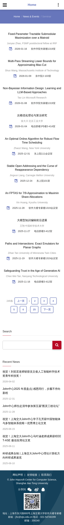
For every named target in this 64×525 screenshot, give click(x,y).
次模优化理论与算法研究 (32, 115)
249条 (10, 301)
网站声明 (18, 474)
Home (17, 16)
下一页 (47, 309)
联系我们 (46, 474)
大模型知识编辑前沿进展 (32, 220)
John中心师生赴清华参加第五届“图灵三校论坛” (31, 406)
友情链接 (32, 474)
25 (34, 309)
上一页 (20, 301)
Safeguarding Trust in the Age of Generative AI (32, 270)
